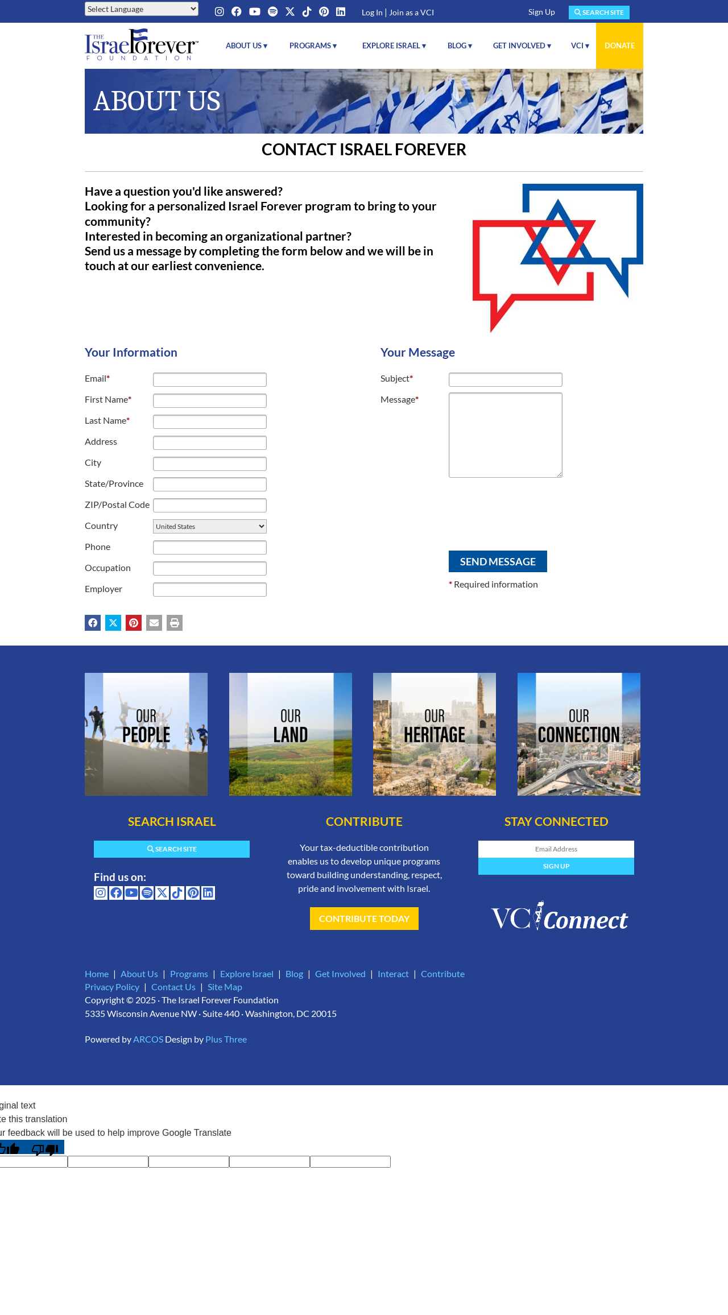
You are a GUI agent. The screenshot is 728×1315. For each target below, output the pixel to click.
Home (97, 973)
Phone (97, 546)
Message (399, 399)
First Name (108, 399)
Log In (372, 12)
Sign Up (541, 11)
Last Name (107, 420)
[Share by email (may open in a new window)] (154, 623)
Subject (396, 378)
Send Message (498, 561)
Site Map (225, 986)
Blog (294, 973)
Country (101, 525)
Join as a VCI (411, 12)
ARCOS (148, 1038)
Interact (393, 973)
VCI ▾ (580, 45)
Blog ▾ (460, 45)
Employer (103, 588)
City (93, 462)
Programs (189, 973)
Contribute (443, 973)
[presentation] (466, 509)
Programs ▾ (313, 45)
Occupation (108, 567)
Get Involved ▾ (522, 45)
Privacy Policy (112, 986)
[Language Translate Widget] (141, 9)
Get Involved (340, 973)
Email (97, 378)
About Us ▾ (246, 45)
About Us (139, 973)
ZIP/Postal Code (117, 504)
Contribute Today (364, 918)
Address (101, 441)
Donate (620, 45)
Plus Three (226, 1038)
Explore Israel (247, 973)
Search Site (599, 12)
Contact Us (173, 986)
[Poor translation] (45, 1147)
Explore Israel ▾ (394, 45)
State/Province (114, 483)
